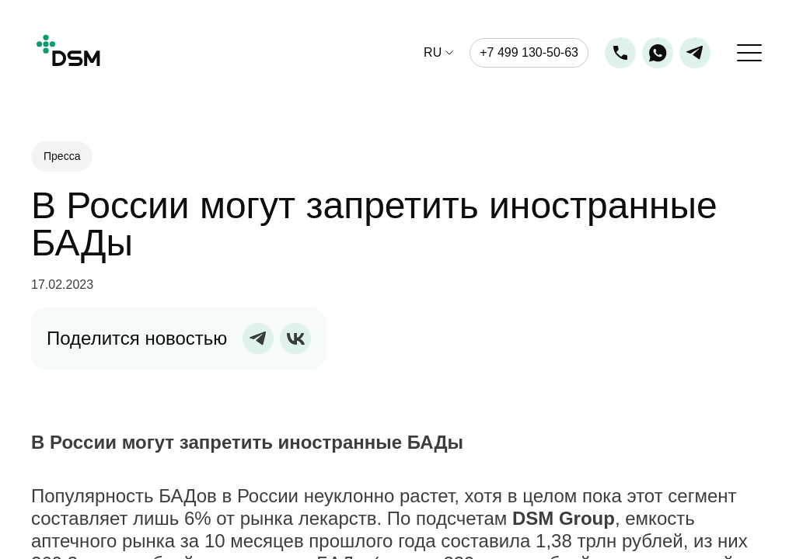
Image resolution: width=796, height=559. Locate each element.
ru (433, 53)
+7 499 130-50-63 (529, 52)
